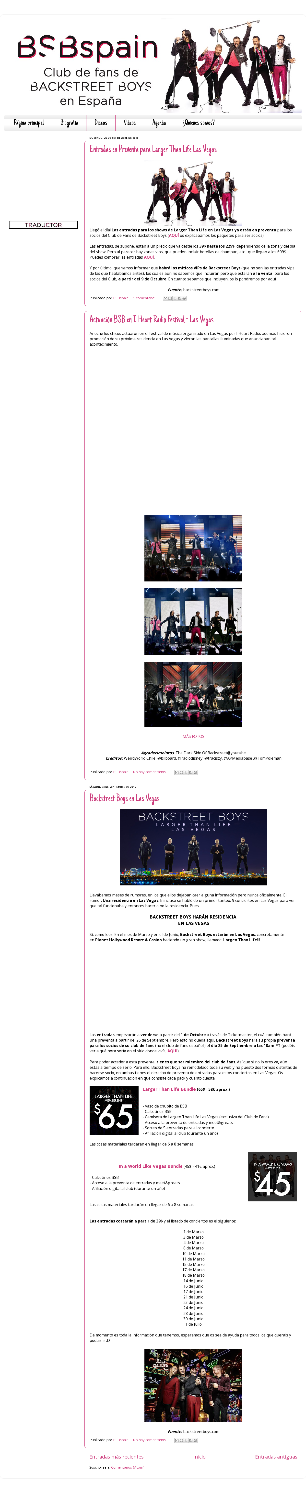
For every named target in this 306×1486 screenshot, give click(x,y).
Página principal (29, 123)
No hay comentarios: (150, 771)
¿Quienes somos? (198, 123)
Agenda (159, 123)
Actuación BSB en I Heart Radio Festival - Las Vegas (151, 320)
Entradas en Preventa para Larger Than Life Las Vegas (153, 150)
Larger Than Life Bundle (169, 1089)
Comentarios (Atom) (127, 1467)
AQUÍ (174, 235)
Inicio (199, 1456)
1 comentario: (144, 298)
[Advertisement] (43, 165)
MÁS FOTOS (193, 736)
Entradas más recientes (116, 1456)
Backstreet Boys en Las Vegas (124, 799)
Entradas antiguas (276, 1456)
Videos (130, 123)
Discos (100, 123)
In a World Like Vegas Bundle (151, 1166)
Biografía (69, 123)
